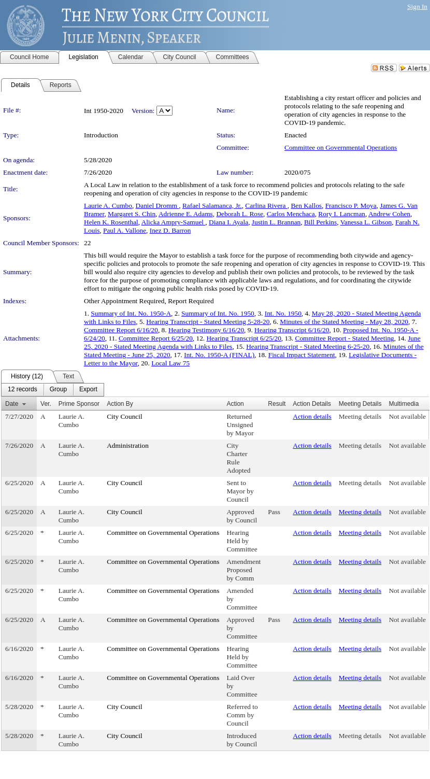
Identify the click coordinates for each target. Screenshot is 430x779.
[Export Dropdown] (88, 390)
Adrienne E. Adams (186, 214)
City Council (124, 416)
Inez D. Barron (170, 230)
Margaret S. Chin (131, 214)
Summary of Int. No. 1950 (217, 313)
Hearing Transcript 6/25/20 (243, 338)
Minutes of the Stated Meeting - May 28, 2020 (344, 321)
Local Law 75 (170, 363)
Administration (128, 445)
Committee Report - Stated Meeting (344, 338)
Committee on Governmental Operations (340, 147)
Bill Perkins (320, 222)
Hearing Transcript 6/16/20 (291, 330)
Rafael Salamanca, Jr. (212, 205)
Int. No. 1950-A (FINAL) (219, 355)
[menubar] (52, 389)
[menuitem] (23, 390)
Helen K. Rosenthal (111, 222)
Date (11, 403)
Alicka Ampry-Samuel (173, 222)
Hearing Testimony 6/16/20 (206, 330)
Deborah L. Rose (239, 214)
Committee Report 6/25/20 (156, 338)
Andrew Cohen (389, 214)
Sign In (417, 6)
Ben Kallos (306, 205)
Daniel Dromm (157, 205)
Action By (120, 403)
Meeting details (360, 416)
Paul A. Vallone (124, 230)
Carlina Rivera (266, 205)
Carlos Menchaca (291, 214)
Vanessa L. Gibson (366, 222)
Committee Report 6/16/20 (121, 330)
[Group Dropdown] (58, 390)
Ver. (45, 403)
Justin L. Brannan (276, 222)
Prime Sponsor (79, 403)
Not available (407, 416)
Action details (312, 416)
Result (276, 403)
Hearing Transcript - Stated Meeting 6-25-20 (307, 346)
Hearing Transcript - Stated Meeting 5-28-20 (207, 321)
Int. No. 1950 (283, 313)
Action (234, 403)
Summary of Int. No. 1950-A (131, 313)
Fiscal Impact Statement (301, 355)
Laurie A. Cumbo (108, 205)
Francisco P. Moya (351, 205)
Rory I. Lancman (341, 214)
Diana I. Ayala (228, 222)
